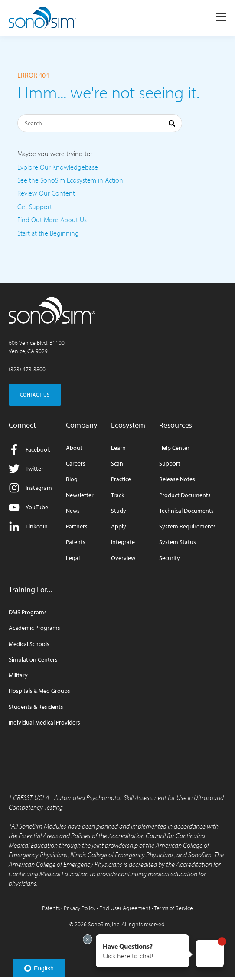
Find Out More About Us (52, 219)
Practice (121, 479)
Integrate (123, 542)
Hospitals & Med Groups (39, 691)
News (73, 511)
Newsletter (80, 495)
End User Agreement (124, 908)
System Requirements (187, 526)
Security (169, 558)
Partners (77, 526)
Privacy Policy (79, 908)
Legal (73, 558)
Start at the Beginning (48, 233)
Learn (118, 448)
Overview (123, 558)
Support (169, 463)
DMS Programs (28, 612)
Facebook (29, 449)
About (74, 448)
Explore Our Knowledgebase (57, 167)
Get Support (34, 206)
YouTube (28, 507)
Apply (118, 526)
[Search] (99, 123)
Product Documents (185, 495)
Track (117, 495)
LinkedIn (28, 526)
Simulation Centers (33, 659)
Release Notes (177, 479)
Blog (72, 479)
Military (18, 675)
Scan (117, 463)
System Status (177, 542)
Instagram (30, 487)
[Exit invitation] (87, 939)
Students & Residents (36, 707)
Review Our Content (46, 193)
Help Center (174, 448)
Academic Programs (34, 628)
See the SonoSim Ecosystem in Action (70, 180)
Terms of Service (173, 908)
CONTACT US (35, 394)
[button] (142, 950)
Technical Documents (186, 511)
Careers (75, 463)
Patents (75, 542)
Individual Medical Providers (44, 722)
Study (118, 511)
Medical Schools (29, 644)
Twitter (26, 468)
